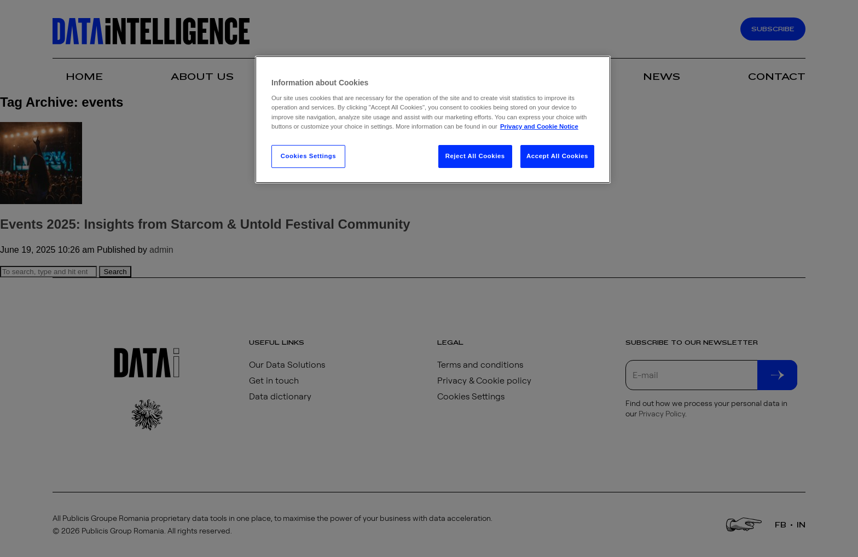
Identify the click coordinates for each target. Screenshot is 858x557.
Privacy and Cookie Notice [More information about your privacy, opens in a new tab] (539, 126)
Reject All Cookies (475, 156)
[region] (433, 119)
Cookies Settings (308, 156)
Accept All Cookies (557, 156)
